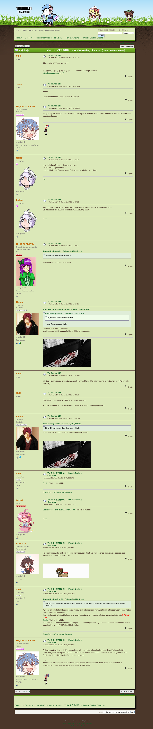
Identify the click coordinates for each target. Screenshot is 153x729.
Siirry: (101, 712)
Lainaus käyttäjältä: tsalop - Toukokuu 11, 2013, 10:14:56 (62, 251)
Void (18, 473)
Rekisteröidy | (55, 30)
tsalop (19, 158)
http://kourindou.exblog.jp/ (53, 73)
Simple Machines (86, 723)
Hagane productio (25, 106)
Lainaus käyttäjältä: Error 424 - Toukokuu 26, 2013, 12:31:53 (63, 599)
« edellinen (123, 43)
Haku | (31, 30)
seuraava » (131, 43)
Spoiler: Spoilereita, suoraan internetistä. (59, 510)
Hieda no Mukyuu (25, 244)
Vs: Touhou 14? (54, 55)
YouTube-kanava (58, 492)
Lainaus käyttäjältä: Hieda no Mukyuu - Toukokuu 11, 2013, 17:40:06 (66, 309)
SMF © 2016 (76, 723)
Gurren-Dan (47, 492)
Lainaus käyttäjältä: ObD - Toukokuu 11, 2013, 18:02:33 (62, 424)
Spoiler (45, 483)
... (28, 46)
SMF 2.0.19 (67, 723)
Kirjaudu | (46, 30)
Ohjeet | (25, 30)
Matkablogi (68, 492)
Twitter (45, 179)
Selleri (19, 500)
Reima (19, 302)
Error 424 (21, 543)
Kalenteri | (38, 30)
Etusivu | (18, 30)
